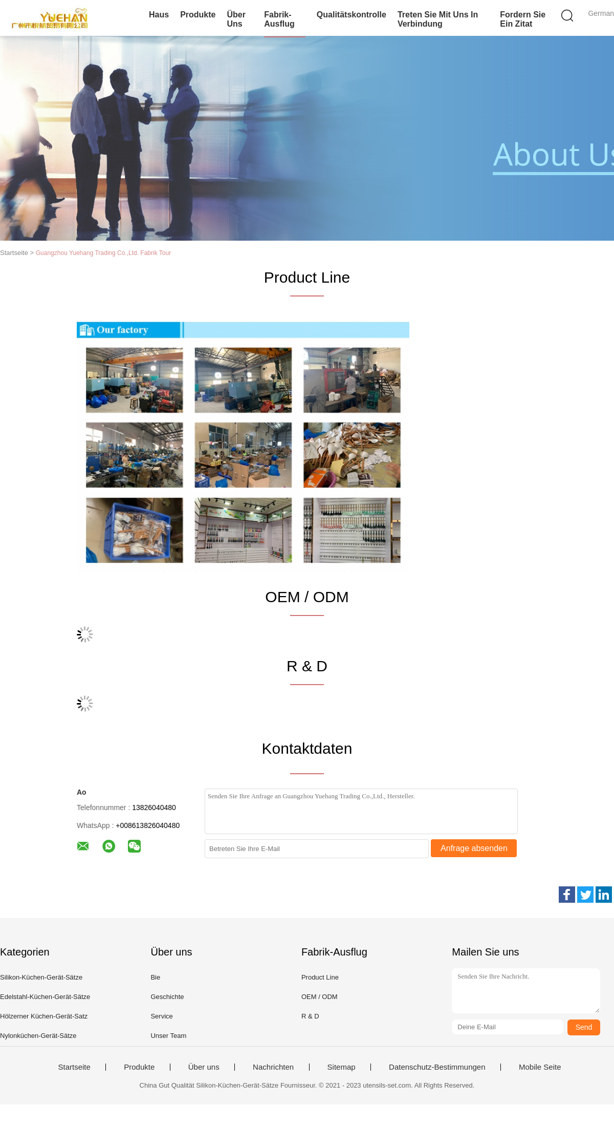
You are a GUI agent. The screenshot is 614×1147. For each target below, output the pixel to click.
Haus (159, 14)
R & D (310, 1016)
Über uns (236, 19)
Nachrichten (273, 1067)
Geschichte (167, 997)
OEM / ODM (319, 997)
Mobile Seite (540, 1067)
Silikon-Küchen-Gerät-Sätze (41, 977)
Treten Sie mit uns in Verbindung (438, 19)
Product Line (320, 977)
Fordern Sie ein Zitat (522, 19)
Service (161, 1016)
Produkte (197, 14)
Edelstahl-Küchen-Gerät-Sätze (45, 997)
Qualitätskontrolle (351, 14)
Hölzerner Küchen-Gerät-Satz (43, 1016)
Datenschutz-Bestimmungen (437, 1067)
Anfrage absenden (474, 848)
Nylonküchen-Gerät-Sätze (38, 1035)
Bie (155, 977)
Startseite (74, 1067)
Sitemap (341, 1067)
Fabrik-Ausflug (279, 19)
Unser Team (168, 1035)
